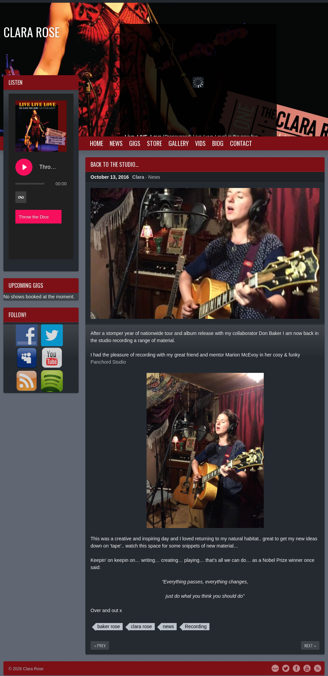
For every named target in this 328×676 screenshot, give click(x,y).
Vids (200, 143)
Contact (241, 143)
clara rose (141, 626)
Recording (196, 626)
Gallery (178, 143)
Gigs (134, 143)
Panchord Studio (108, 362)
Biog (217, 143)
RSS (317, 668)
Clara (138, 177)
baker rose (108, 626)
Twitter (285, 668)
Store (154, 143)
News (116, 143)
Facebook (296, 668)
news (168, 626)
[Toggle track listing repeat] (20, 197)
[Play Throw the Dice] (23, 167)
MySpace (275, 668)
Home (96, 143)
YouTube (307, 668)
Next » (310, 645)
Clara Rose (31, 32)
